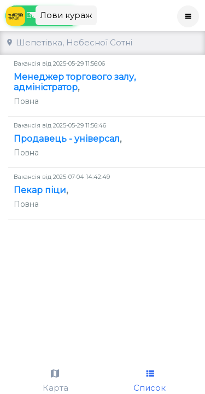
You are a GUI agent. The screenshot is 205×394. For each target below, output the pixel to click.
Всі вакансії (43, 45)
